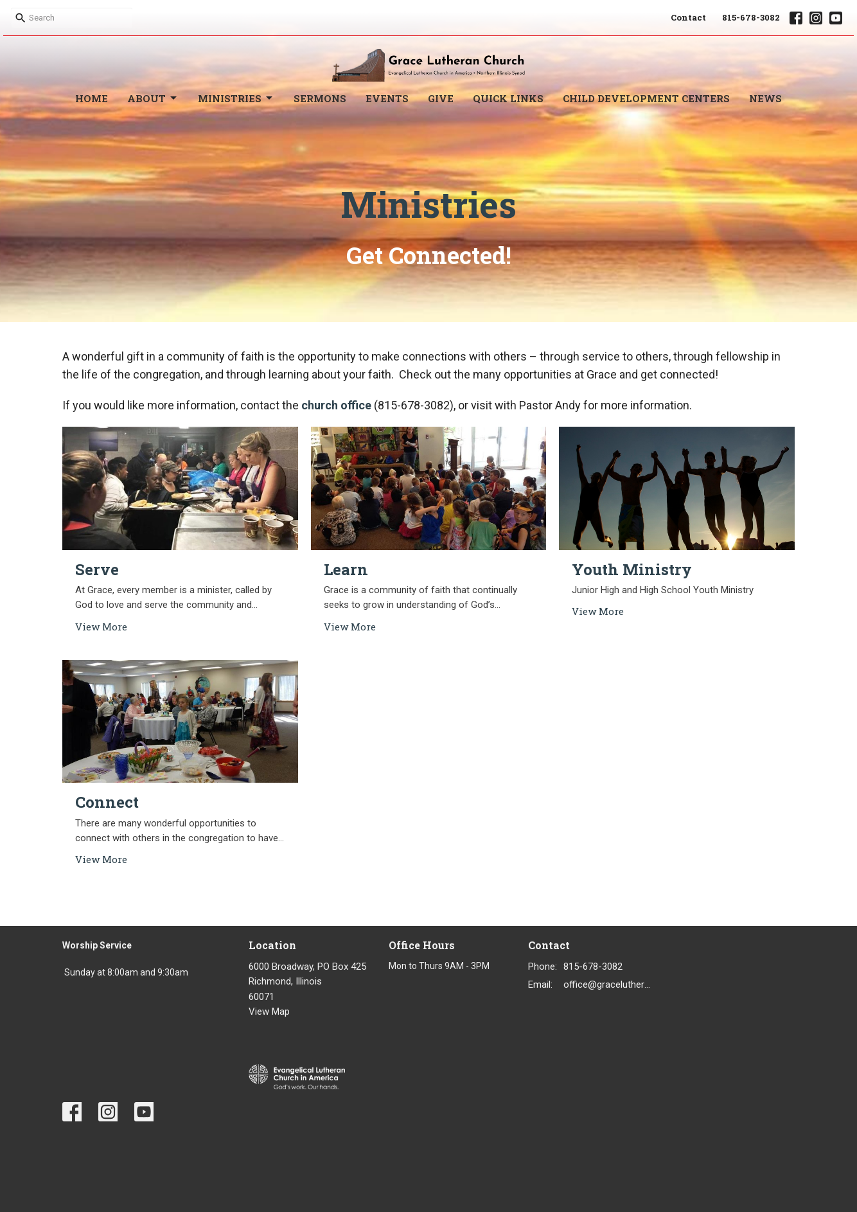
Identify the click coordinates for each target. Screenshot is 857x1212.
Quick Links (508, 98)
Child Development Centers (646, 98)
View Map (269, 1011)
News (765, 98)
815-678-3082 (751, 17)
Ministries (236, 98)
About (153, 98)
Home (91, 98)
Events (387, 98)
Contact (688, 17)
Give (441, 98)
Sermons (320, 98)
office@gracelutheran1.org (609, 984)
